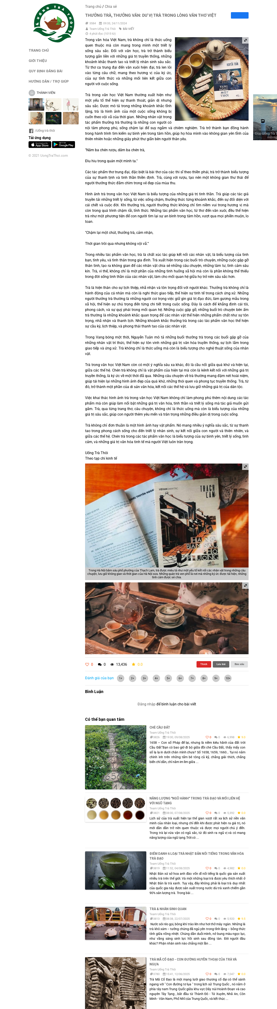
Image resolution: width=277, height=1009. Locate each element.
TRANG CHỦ (39, 50)
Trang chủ (93, 6)
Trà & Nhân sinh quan (168, 909)
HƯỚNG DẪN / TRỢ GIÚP (49, 81)
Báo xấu (239, 664)
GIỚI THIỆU (38, 61)
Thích (203, 664)
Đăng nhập (146, 704)
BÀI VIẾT (128, 29)
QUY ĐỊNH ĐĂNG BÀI (45, 71)
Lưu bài (220, 664)
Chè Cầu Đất (160, 727)
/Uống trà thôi (41, 130)
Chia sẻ (111, 6)
